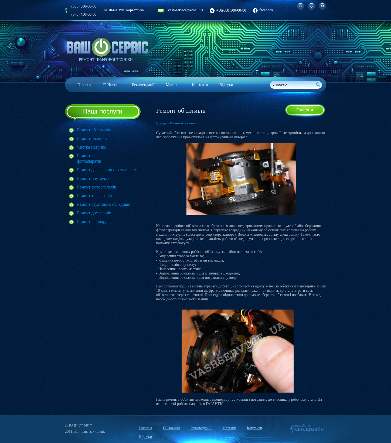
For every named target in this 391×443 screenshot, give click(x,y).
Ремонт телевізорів (94, 195)
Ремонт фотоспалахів (96, 187)
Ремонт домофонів (94, 213)
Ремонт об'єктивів (93, 130)
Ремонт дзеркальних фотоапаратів (108, 169)
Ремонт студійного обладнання (105, 204)
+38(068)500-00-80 (228, 10)
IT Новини (112, 85)
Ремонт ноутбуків (93, 178)
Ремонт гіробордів (94, 221)
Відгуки (226, 85)
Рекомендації (143, 85)
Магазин (173, 85)
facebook (263, 10)
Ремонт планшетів (94, 138)
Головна (84, 85)
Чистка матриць (91, 147)
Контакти (200, 85)
